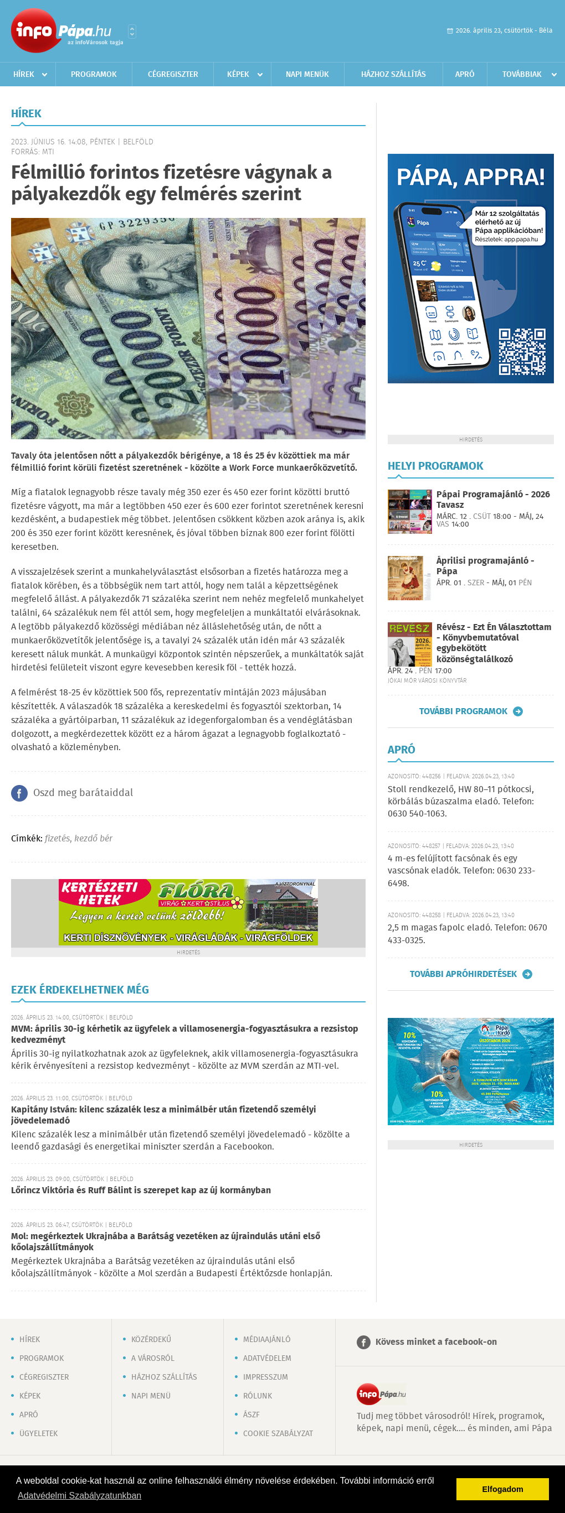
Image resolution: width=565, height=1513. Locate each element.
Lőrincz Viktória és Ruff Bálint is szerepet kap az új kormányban (141, 1191)
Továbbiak (522, 75)
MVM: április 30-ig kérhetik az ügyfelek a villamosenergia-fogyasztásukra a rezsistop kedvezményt (184, 1034)
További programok (463, 711)
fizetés (57, 839)
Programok (94, 75)
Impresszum (265, 1377)
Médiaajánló (267, 1340)
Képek (238, 75)
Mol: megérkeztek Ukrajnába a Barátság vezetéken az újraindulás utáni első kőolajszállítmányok (165, 1242)
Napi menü (151, 1396)
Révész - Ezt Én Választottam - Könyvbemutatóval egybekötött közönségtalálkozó (494, 644)
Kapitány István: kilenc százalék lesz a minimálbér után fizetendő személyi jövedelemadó (163, 1115)
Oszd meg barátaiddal (83, 793)
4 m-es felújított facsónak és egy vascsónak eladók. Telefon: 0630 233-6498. (461, 871)
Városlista (132, 31)
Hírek (23, 75)
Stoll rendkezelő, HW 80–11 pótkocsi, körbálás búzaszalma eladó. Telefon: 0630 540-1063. (461, 802)
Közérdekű (151, 1340)
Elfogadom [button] (502, 1489)
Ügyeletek (38, 1434)
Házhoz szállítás (393, 75)
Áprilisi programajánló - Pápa (485, 566)
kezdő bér (93, 839)
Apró (465, 75)
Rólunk (257, 1396)
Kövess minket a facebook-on (436, 1342)
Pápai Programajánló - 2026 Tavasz (493, 500)
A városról (152, 1359)
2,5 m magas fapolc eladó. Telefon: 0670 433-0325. (467, 934)
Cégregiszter (173, 75)
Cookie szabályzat (278, 1434)
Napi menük (307, 75)
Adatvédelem (267, 1359)
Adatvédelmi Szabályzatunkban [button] (79, 1495)
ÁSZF (251, 1415)
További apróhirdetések (463, 974)
